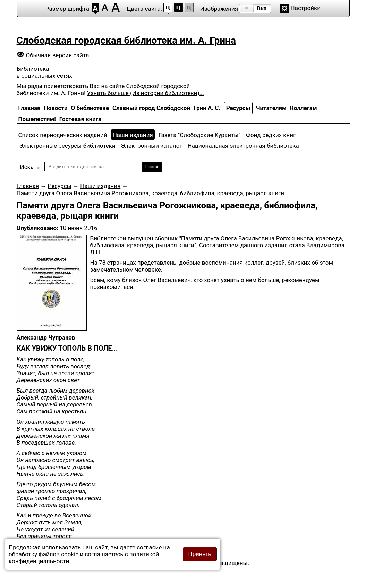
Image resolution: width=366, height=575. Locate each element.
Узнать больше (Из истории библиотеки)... (145, 92)
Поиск (151, 166)
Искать (30, 166)
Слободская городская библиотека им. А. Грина (126, 40)
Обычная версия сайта (57, 55)
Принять (199, 554)
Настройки (306, 8)
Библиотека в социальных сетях (44, 72)
